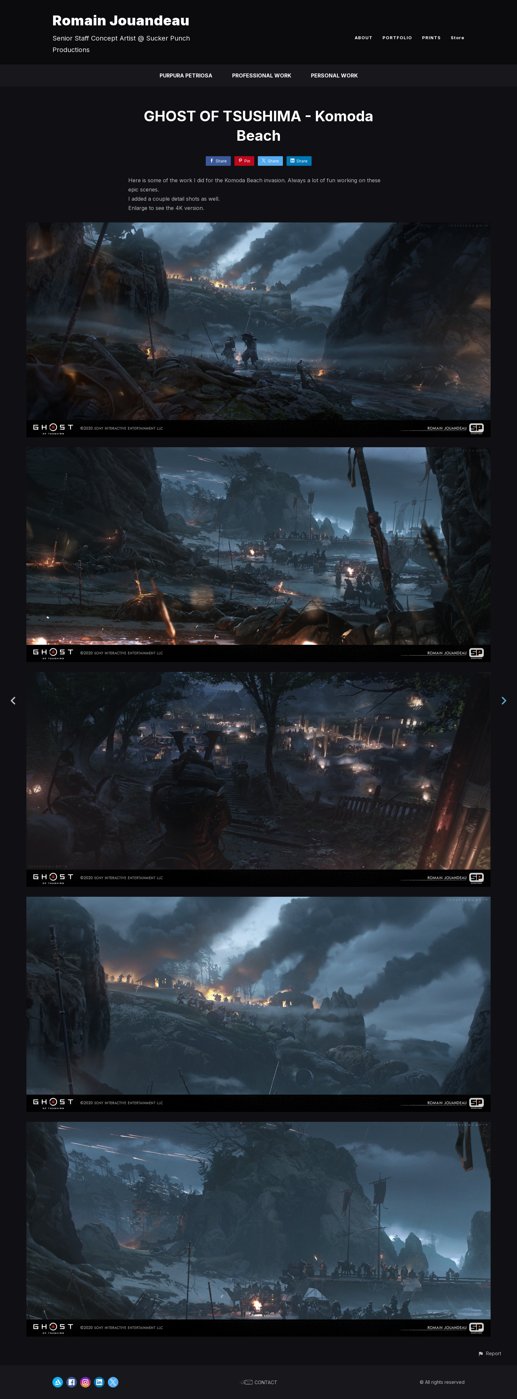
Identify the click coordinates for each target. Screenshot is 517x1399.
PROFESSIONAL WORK (261, 75)
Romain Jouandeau (121, 20)
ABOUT (364, 37)
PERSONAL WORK (334, 75)
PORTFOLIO (397, 37)
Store (458, 37)
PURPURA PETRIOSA (186, 75)
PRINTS (431, 37)
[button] (489, 1353)
